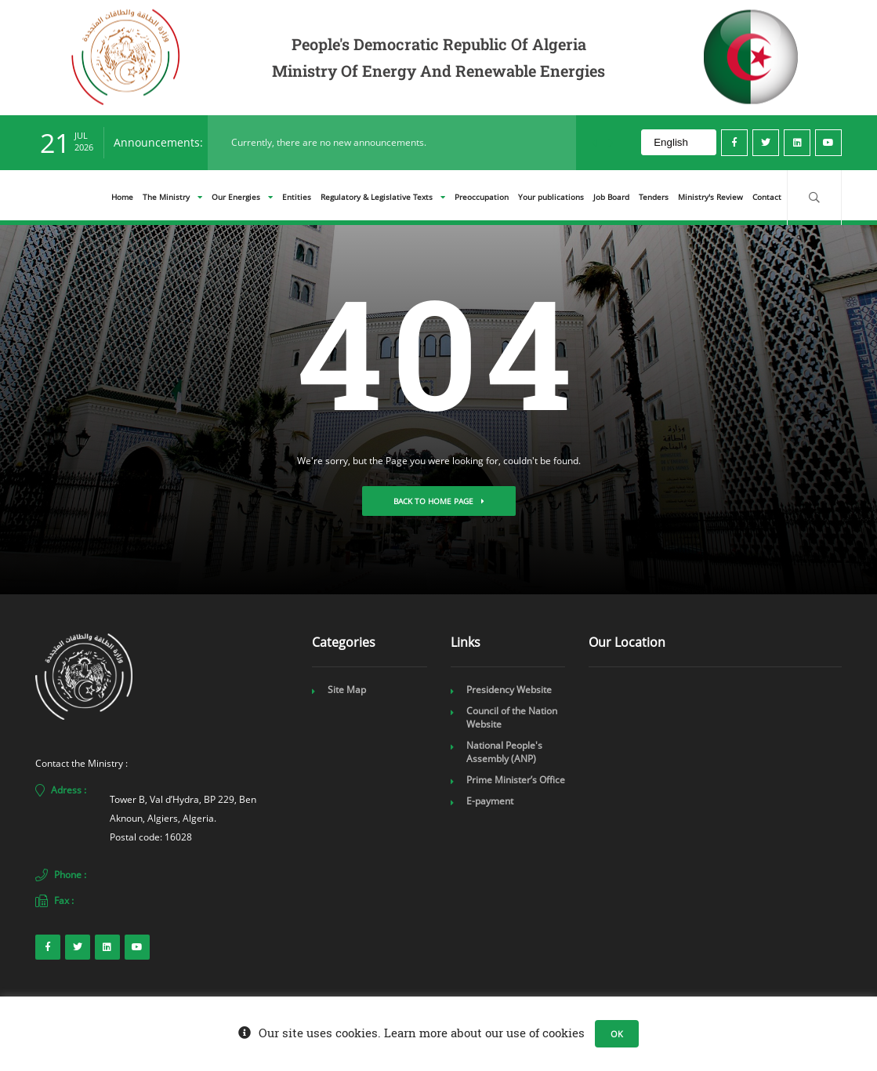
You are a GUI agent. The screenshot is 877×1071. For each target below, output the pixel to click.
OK (617, 1034)
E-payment (489, 801)
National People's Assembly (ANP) (504, 752)
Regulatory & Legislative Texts (383, 196)
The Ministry (172, 196)
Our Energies (242, 196)
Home (122, 196)
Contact (766, 196)
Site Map (347, 689)
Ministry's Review (710, 196)
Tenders (654, 196)
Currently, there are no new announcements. (328, 142)
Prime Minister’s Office (515, 779)
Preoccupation (482, 196)
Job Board (611, 196)
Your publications (551, 196)
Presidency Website (509, 689)
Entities (296, 196)
